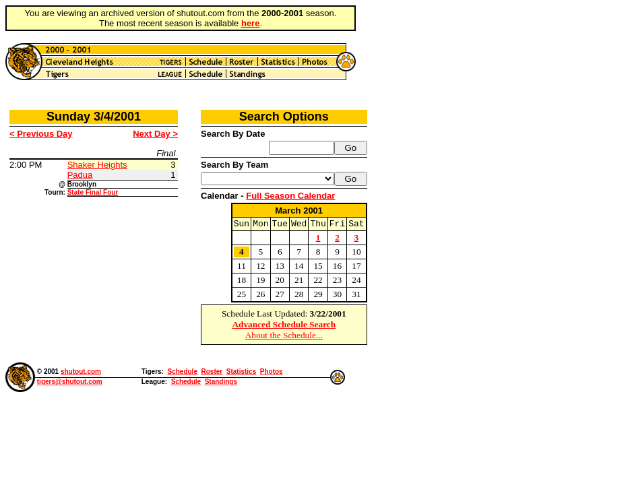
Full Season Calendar (290, 196)
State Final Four (93, 192)
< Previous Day (41, 134)
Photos (271, 373)
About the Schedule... (284, 337)
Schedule (182, 373)
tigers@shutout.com (69, 383)
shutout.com (81, 373)
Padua (80, 175)
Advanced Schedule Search (284, 326)
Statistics (241, 373)
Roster (212, 373)
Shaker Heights (97, 165)
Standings (221, 383)
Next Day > (155, 134)
